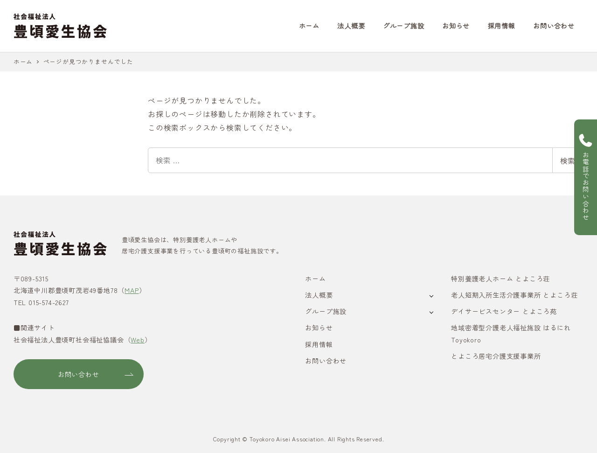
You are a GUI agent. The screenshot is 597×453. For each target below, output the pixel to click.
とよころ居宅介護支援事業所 (496, 356)
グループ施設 (326, 311)
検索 (567, 160)
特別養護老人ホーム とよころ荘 (500, 278)
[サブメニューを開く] (431, 295)
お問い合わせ (326, 360)
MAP (132, 290)
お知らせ (319, 327)
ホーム (315, 278)
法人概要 (319, 295)
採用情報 (319, 344)
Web (137, 339)
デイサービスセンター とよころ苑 (504, 311)
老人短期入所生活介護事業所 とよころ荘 (514, 295)
